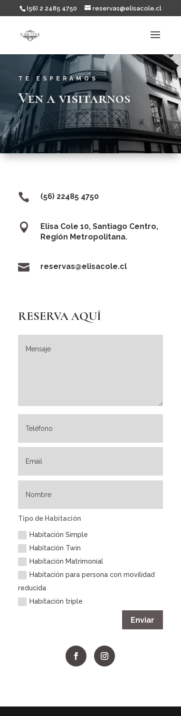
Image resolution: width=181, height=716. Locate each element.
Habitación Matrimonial (60, 561)
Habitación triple (50, 601)
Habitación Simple (53, 535)
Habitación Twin (49, 548)
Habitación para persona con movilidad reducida (86, 581)
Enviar (142, 620)
